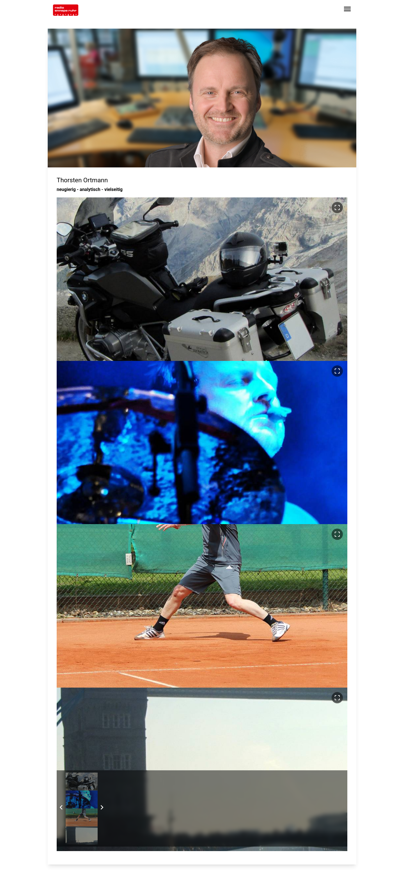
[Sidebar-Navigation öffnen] (347, 9)
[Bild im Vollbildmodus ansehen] (337, 207)
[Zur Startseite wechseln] (65, 10)
